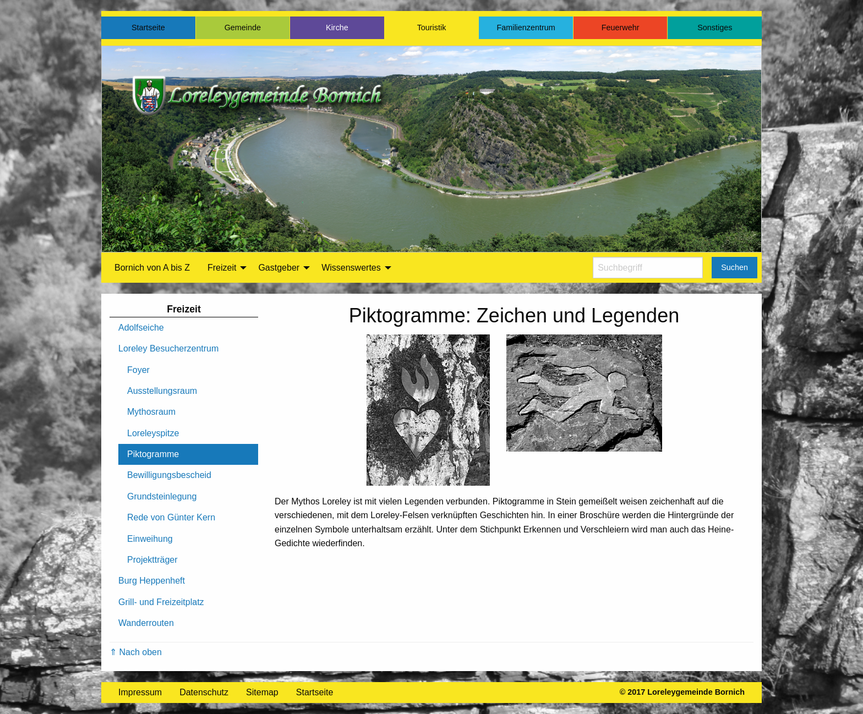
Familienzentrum (525, 27)
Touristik (431, 27)
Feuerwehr (621, 27)
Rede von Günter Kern (171, 517)
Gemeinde (243, 27)
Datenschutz (203, 692)
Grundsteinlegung (161, 496)
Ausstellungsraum (162, 391)
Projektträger (152, 559)
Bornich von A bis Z (152, 267)
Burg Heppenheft (151, 580)
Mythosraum (151, 411)
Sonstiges (714, 27)
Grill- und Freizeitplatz (161, 602)
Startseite (148, 27)
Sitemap (262, 692)
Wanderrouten (146, 623)
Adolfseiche (141, 327)
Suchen (734, 267)
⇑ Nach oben (136, 652)
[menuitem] (152, 267)
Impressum (140, 692)
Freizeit (221, 267)
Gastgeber (278, 267)
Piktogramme (153, 454)
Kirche (337, 27)
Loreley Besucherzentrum (168, 348)
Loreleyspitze (153, 433)
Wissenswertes (351, 267)
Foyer (138, 370)
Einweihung (150, 538)
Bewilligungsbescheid (169, 475)
